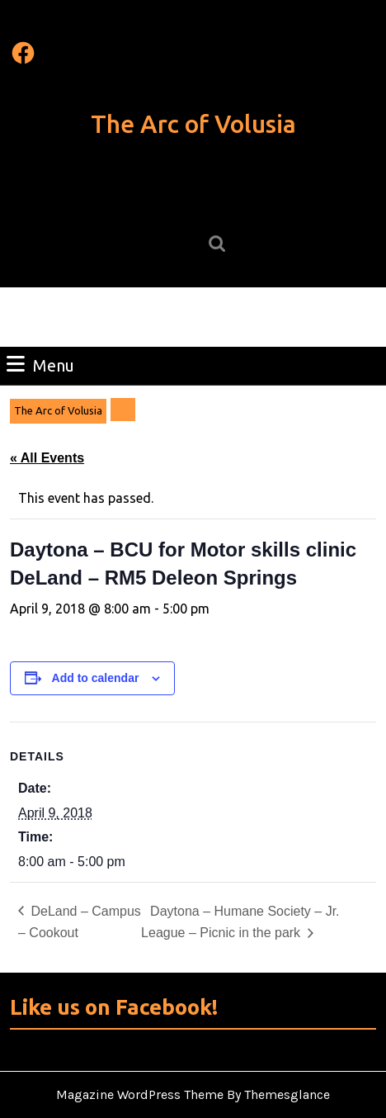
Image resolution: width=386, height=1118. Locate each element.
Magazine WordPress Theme (140, 1094)
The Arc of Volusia (193, 124)
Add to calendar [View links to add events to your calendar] (95, 678)
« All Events (47, 458)
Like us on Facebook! (114, 1007)
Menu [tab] (40, 364)
